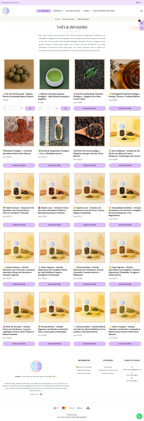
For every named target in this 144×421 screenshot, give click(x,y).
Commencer (58, 11)
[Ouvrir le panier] (141, 23)
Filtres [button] (135, 28)
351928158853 (131, 379)
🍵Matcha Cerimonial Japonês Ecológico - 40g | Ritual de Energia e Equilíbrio (53, 96)
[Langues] (139, 2)
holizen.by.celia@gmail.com (132, 368)
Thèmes (87, 11)
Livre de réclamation (84, 373)
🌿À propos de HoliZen (84, 367)
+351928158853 (132, 374)
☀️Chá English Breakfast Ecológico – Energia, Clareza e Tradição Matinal (125, 95)
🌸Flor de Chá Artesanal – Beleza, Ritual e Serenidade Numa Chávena (18, 95)
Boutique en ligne (74, 11)
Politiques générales (84, 370)
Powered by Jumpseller (78, 417)
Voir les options (89, 108)
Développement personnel (104, 11)
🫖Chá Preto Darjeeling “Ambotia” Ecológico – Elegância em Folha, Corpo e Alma (88, 96)
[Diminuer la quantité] (5, 108)
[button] (43, 11)
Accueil (57, 19)
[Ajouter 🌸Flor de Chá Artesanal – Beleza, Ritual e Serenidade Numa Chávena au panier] (30, 108)
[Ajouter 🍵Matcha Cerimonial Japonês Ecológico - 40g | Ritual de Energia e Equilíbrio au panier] (65, 108)
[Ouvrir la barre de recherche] (141, 28)
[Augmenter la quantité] (22, 108)
